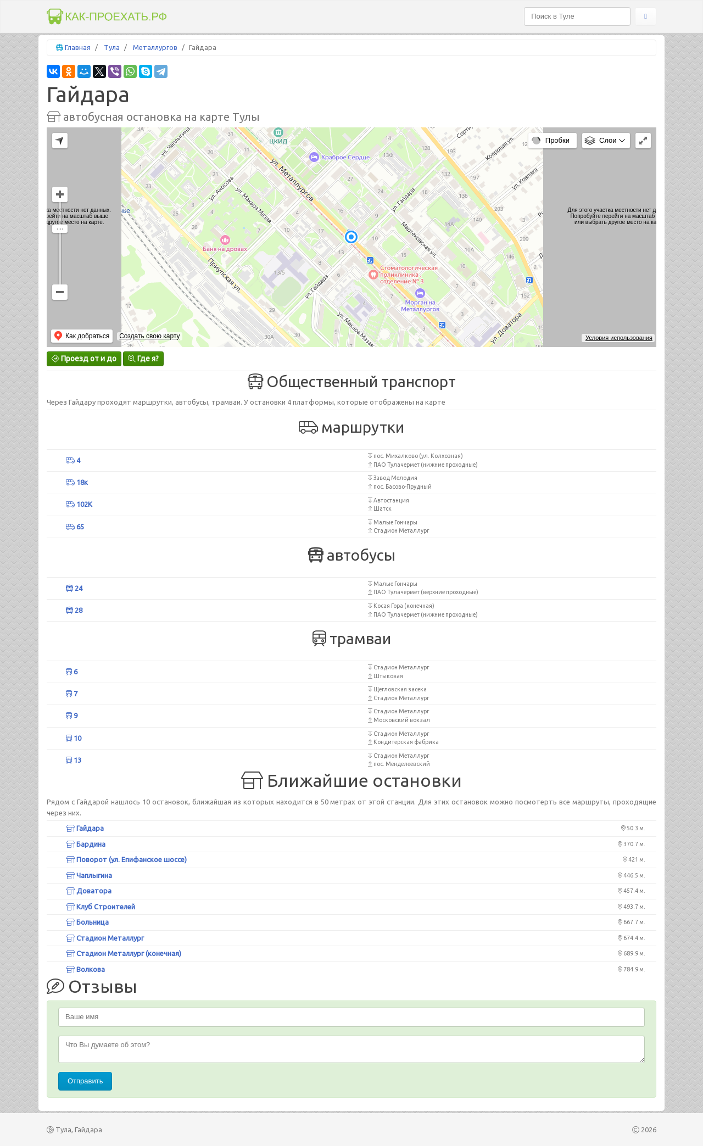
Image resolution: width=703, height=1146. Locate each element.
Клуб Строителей (100, 906)
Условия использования (618, 337)
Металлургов (155, 47)
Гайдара (85, 828)
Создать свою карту (149, 336)
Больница (87, 922)
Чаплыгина (89, 875)
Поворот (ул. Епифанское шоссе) (126, 859)
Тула (112, 47)
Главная (78, 47)
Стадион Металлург (105, 938)
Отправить (85, 1081)
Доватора (88, 891)
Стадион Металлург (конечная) (123, 953)
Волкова (85, 969)
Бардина (85, 844)
